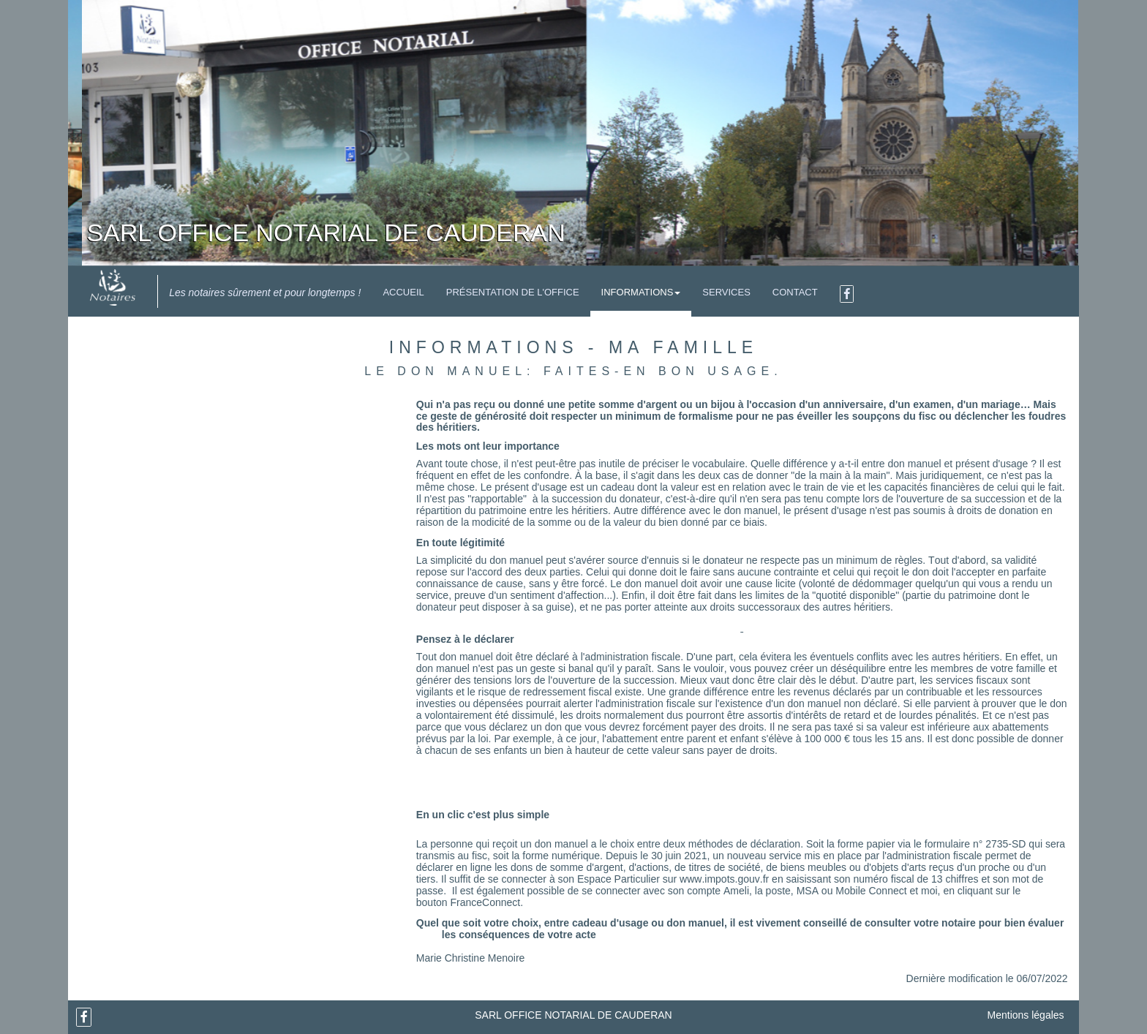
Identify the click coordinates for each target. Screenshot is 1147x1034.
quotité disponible (855, 595)
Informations (641, 292)
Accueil (403, 292)
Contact (795, 292)
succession (577, 499)
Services (726, 292)
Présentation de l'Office (512, 292)
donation (1019, 510)
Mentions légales (1026, 1015)
